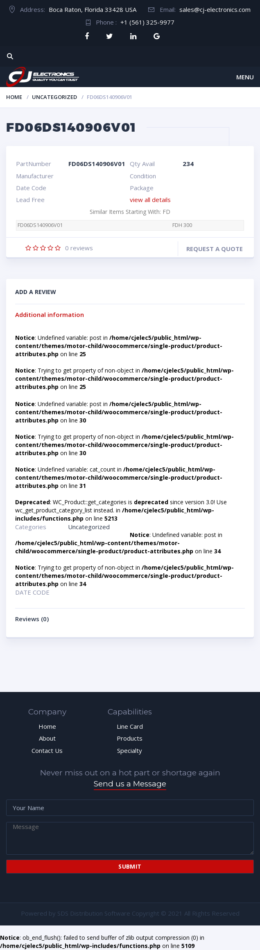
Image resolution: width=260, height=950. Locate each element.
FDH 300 (182, 225)
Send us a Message (130, 783)
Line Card (130, 726)
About (47, 738)
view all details (150, 199)
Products (129, 738)
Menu (245, 77)
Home (14, 97)
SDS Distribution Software (93, 913)
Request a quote (214, 249)
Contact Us (47, 750)
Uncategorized (54, 97)
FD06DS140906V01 (40, 225)
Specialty (129, 750)
